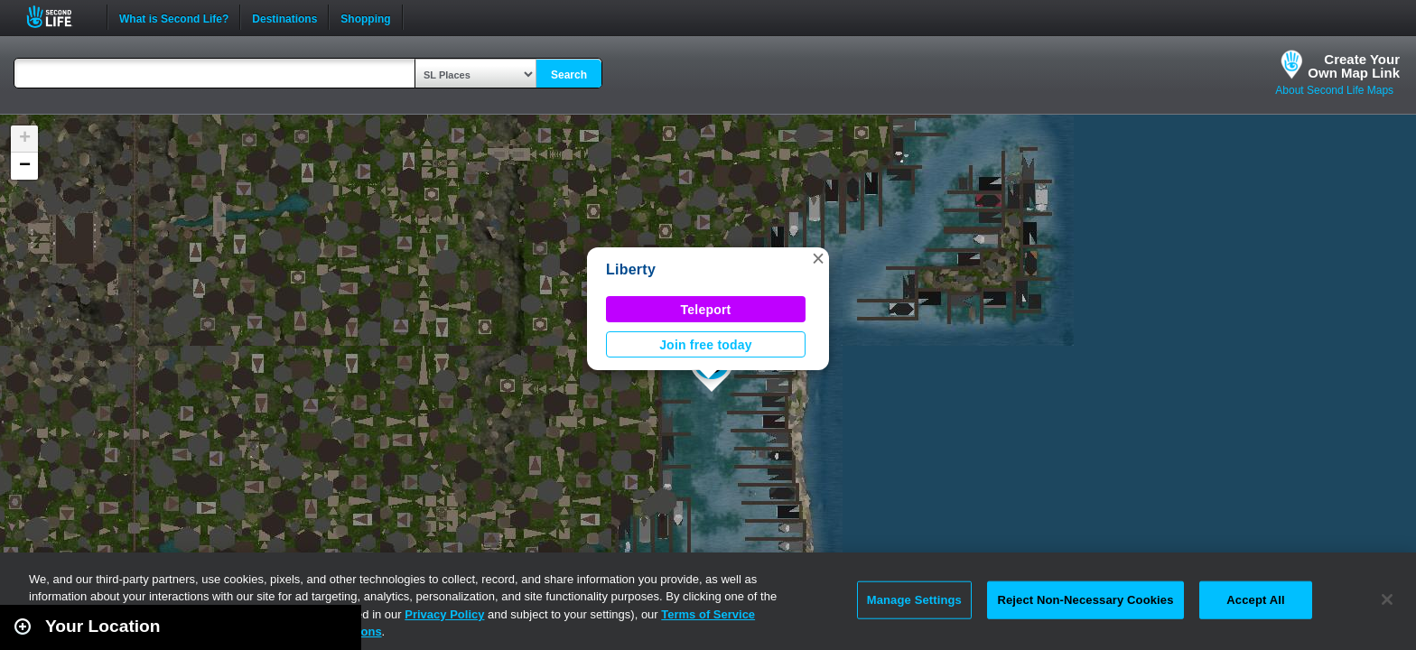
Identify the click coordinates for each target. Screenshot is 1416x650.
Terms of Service (708, 614)
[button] (818, 258)
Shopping (365, 17)
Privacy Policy (444, 614)
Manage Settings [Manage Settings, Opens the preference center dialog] (914, 600)
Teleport (706, 309)
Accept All (1255, 600)
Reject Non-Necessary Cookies (1085, 600)
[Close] (1387, 599)
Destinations (284, 17)
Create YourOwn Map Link (1354, 65)
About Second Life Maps (1334, 90)
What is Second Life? (173, 17)
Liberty (631, 269)
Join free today (705, 345)
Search (569, 75)
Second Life (59, 17)
